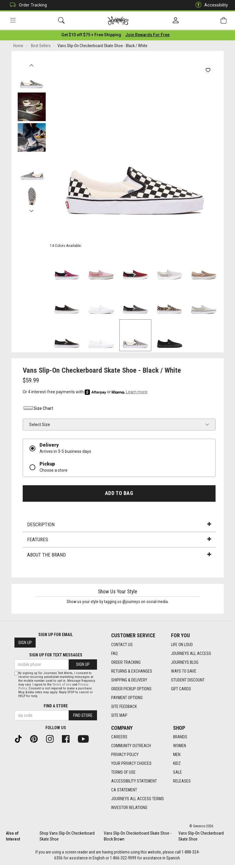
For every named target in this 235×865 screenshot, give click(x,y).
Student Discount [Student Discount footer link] (188, 680)
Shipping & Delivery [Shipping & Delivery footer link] (129, 680)
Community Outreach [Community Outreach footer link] (131, 745)
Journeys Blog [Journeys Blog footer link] (184, 662)
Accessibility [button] (210, 5)
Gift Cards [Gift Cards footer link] (181, 688)
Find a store (56, 706)
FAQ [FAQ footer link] (114, 653)
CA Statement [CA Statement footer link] (124, 790)
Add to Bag (119, 494)
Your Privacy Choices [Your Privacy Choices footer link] (131, 763)
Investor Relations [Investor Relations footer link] (129, 807)
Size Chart (38, 409)
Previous (31, 64)
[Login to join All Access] (91, 35)
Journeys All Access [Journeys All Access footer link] (191, 653)
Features (119, 540)
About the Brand (119, 555)
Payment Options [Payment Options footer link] (127, 697)
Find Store (83, 715)
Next (31, 210)
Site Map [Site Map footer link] (119, 715)
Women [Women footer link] (179, 745)
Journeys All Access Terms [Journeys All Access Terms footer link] (137, 798)
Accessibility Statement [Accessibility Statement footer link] (134, 781)
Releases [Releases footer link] (182, 781)
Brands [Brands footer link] (180, 736)
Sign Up (25, 642)
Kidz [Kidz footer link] (177, 763)
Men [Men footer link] (176, 754)
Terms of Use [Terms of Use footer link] (123, 772)
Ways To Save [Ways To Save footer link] (183, 671)
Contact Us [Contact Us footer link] (122, 644)
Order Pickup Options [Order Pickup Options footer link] (131, 688)
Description (119, 525)
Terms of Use (61, 684)
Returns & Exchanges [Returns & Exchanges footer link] (131, 671)
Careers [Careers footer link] (119, 736)
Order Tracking (27, 5)
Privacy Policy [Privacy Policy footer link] (125, 754)
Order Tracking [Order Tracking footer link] (126, 662)
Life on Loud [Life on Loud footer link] (182, 644)
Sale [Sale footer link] (177, 772)
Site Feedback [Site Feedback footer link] (124, 706)
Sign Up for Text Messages (55, 655)
